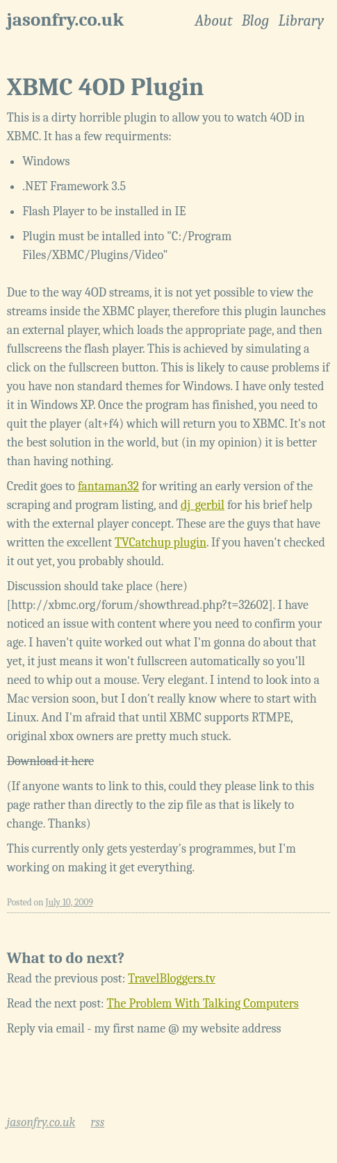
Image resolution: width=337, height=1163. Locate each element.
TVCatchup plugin (160, 542)
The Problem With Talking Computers (203, 1003)
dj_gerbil (202, 505)
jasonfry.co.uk (65, 20)
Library (301, 21)
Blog (256, 21)
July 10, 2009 (69, 902)
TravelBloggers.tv (171, 978)
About (213, 21)
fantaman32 (108, 486)
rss (97, 1122)
